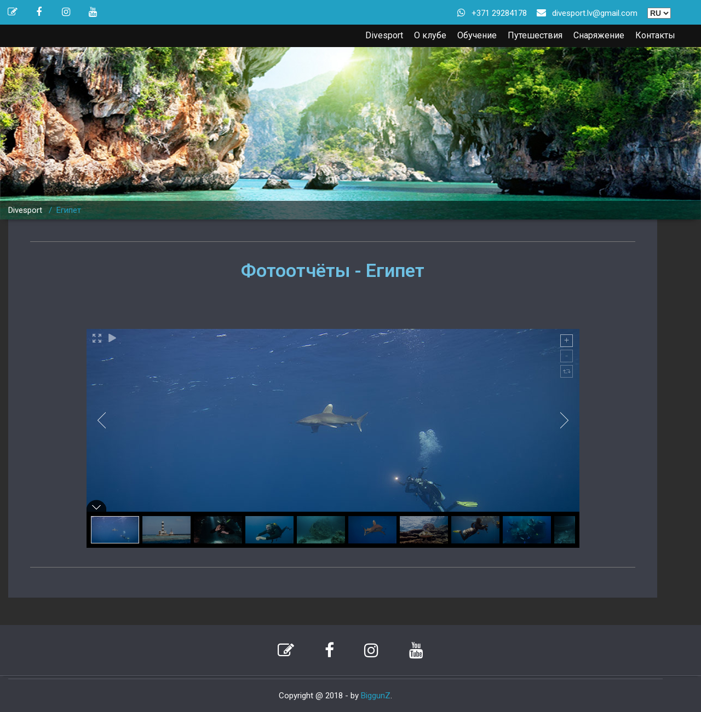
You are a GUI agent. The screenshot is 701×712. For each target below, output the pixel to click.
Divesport (384, 35)
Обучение (477, 35)
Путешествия (535, 35)
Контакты (655, 35)
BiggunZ (375, 696)
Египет (68, 210)
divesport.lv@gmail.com (594, 13)
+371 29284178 (499, 13)
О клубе (430, 35)
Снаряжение (598, 35)
